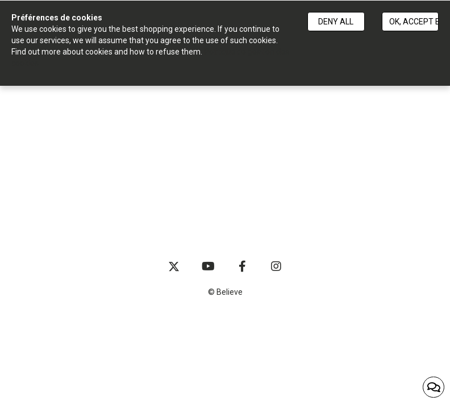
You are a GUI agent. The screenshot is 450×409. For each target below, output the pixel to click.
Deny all (335, 21)
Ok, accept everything (414, 21)
